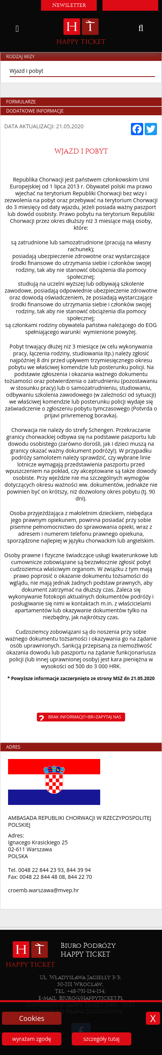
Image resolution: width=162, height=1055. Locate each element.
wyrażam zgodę (31, 1038)
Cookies (32, 1018)
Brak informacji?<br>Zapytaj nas (84, 717)
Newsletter (69, 5)
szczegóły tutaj (101, 1038)
